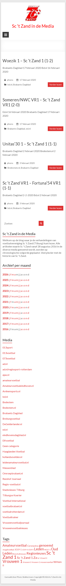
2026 (5, 274)
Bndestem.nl (14, 167)
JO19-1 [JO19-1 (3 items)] (18, 549)
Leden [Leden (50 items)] (39, 549)
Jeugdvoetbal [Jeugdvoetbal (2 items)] (8, 549)
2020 (5, 307)
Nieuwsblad (9, 467)
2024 (5, 285)
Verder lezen (55, 84)
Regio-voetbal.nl (11, 484)
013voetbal (9, 352)
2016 (5, 329)
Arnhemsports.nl (11, 391)
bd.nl (10, 84)
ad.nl (5, 363)
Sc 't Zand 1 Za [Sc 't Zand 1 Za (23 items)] (27, 557)
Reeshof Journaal (12, 478)
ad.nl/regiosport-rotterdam (17, 369)
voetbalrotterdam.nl (13, 511)
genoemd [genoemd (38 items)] (46, 545)
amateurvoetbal (11, 380)
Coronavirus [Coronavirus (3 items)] (32, 546)
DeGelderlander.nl (12, 424)
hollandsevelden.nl (12, 456)
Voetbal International (14, 500)
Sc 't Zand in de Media (33, 26)
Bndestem (8, 402)
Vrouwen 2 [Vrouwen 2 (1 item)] (35, 562)
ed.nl (28, 128)
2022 (5, 296)
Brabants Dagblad (22, 84)
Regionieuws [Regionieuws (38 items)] (36, 553)
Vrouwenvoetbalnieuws (15, 528)
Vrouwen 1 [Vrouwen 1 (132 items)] (12, 561)
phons (10, 80)
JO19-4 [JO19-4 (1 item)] (25, 550)
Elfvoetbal (8, 440)
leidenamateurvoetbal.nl (16, 462)
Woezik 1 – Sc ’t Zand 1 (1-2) (28, 60)
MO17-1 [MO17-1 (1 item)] (47, 550)
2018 (5, 318)
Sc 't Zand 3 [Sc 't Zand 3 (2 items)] (42, 558)
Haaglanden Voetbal (14, 451)
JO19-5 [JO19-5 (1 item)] (31, 550)
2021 (5, 301)
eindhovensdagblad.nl (14, 435)
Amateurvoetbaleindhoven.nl (18, 385)
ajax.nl (6, 374)
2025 (5, 279)
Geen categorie (11, 445)
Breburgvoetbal (11, 418)
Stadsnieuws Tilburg (14, 489)
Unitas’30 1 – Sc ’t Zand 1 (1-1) (30, 143)
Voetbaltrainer (10, 517)
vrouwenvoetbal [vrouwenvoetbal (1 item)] (46, 562)
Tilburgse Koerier (12, 495)
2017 (5, 323)
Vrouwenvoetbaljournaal (16, 522)
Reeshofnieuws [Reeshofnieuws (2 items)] (19, 554)
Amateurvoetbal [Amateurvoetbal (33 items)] (15, 545)
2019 (5, 312)
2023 (5, 290)
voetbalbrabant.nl (12, 506)
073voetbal (9, 358)
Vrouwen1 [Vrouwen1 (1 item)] (27, 562)
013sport (8, 347)
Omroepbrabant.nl (13, 473)
